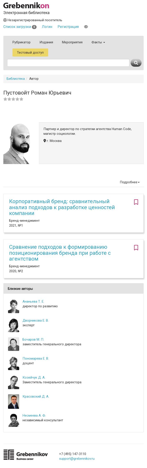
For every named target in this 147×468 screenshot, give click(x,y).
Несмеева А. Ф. (34, 415)
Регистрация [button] (68, 27)
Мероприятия (72, 42)
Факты (98, 42)
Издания (46, 42)
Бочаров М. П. (33, 339)
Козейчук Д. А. (34, 377)
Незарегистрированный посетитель (32, 20)
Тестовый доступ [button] (30, 53)
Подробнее (130, 182)
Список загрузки (20, 27)
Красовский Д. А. (36, 396)
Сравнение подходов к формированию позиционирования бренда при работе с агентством (60, 253)
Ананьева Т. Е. (33, 301)
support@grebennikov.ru (77, 459)
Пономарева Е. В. (36, 358)
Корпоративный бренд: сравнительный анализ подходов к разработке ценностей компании (62, 207)
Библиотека (16, 79)
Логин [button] (47, 27)
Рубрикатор (21, 42)
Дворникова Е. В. (36, 320)
